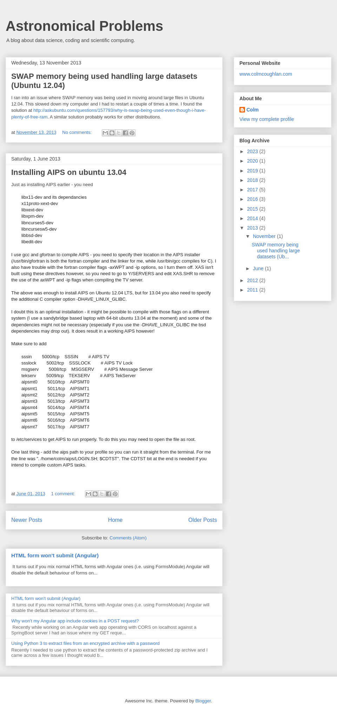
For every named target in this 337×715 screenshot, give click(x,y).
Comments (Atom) (128, 537)
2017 (253, 189)
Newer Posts (26, 520)
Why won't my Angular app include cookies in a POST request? (75, 621)
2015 (253, 209)
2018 (253, 180)
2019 (253, 170)
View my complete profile (266, 119)
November (265, 236)
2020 (253, 161)
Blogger (203, 700)
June (259, 268)
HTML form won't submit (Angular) (55, 555)
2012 (253, 280)
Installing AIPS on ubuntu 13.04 (68, 172)
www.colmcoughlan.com (265, 74)
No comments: (77, 132)
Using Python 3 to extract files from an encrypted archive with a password (85, 643)
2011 (253, 290)
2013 (253, 228)
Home (115, 520)
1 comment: (64, 493)
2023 (253, 151)
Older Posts (203, 520)
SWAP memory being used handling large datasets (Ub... (276, 250)
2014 (253, 218)
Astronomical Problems (84, 26)
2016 (253, 199)
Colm (252, 110)
